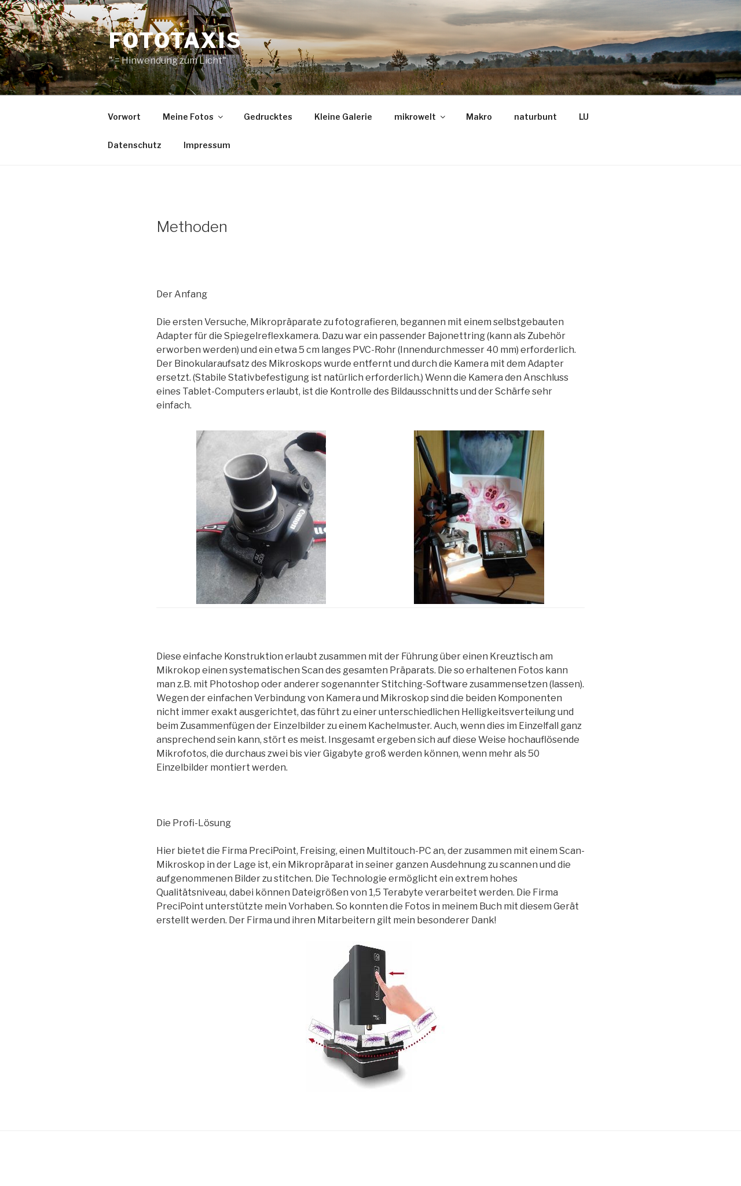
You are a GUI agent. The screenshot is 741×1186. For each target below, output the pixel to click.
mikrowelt (420, 116)
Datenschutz (135, 145)
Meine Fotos (194, 116)
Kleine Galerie (343, 116)
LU (584, 116)
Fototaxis (176, 40)
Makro (479, 116)
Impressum (207, 145)
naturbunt (535, 116)
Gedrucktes (268, 116)
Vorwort (124, 116)
